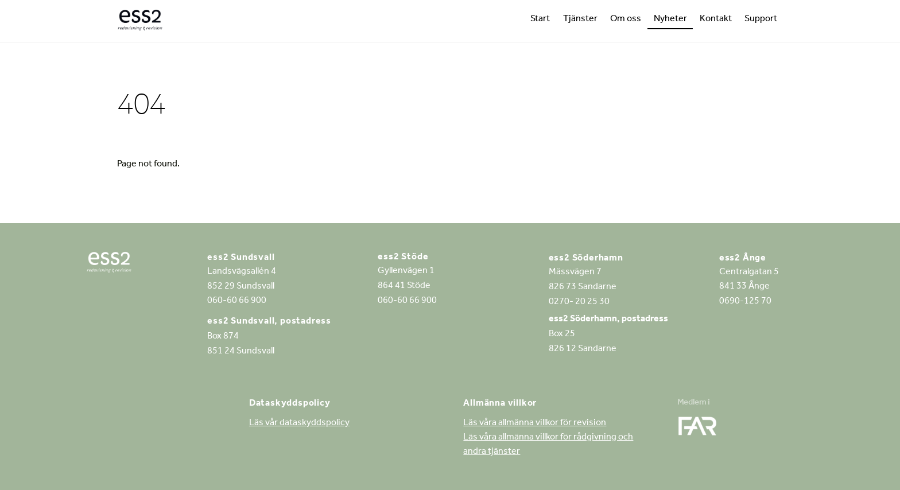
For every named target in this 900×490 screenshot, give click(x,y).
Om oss (625, 19)
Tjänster (580, 19)
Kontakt (716, 19)
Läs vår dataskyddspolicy (299, 423)
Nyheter (670, 19)
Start (540, 19)
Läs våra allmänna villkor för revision (534, 423)
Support (760, 19)
